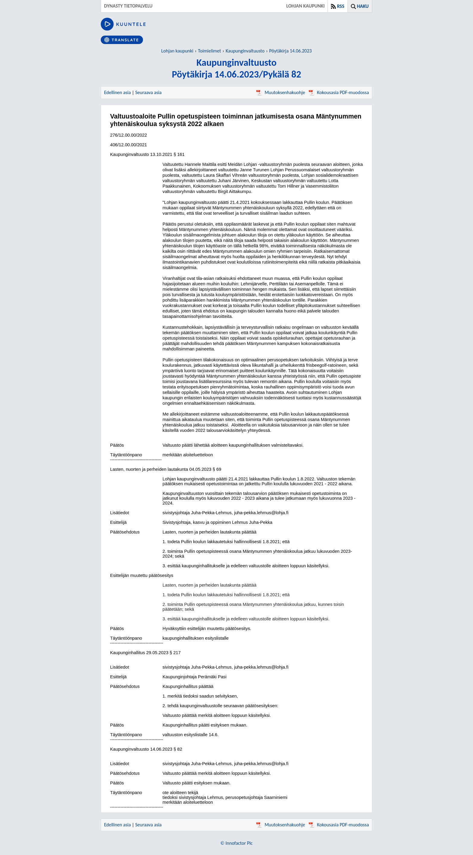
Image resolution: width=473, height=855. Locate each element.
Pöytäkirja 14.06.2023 (290, 51)
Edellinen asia (117, 92)
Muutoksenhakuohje (280, 92)
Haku (363, 6)
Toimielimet (209, 51)
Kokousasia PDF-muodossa (339, 92)
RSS (340, 6)
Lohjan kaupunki (177, 51)
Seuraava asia (148, 92)
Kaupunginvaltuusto (245, 51)
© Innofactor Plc (237, 843)
